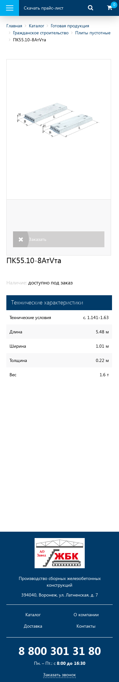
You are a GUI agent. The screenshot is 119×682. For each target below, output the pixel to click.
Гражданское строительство (41, 33)
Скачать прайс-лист (43, 8)
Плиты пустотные (92, 33)
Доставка (33, 626)
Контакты (86, 626)
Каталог (36, 26)
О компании (86, 614)
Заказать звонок (59, 675)
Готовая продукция (70, 26)
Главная (14, 26)
